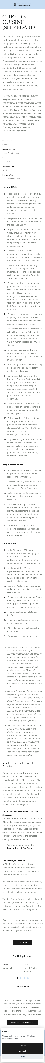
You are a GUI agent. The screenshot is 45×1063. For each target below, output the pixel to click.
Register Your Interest (22, 1022)
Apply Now (23, 942)
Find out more (22, 986)
